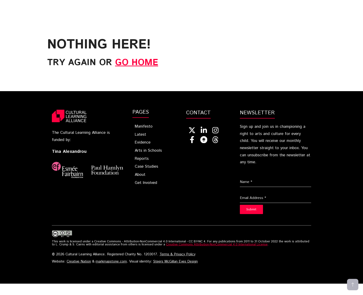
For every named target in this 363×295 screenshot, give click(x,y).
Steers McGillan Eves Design (175, 261)
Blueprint (111, 7)
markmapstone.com (111, 261)
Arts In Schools (200, 7)
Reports (234, 7)
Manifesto (144, 126)
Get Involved (322, 7)
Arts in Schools (148, 150)
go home (136, 62)
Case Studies (264, 7)
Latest (139, 7)
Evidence (165, 7)
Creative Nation (79, 261)
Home (85, 7)
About (291, 7)
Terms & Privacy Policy (177, 254)
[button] (348, 7)
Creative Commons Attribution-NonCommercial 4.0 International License (217, 244)
